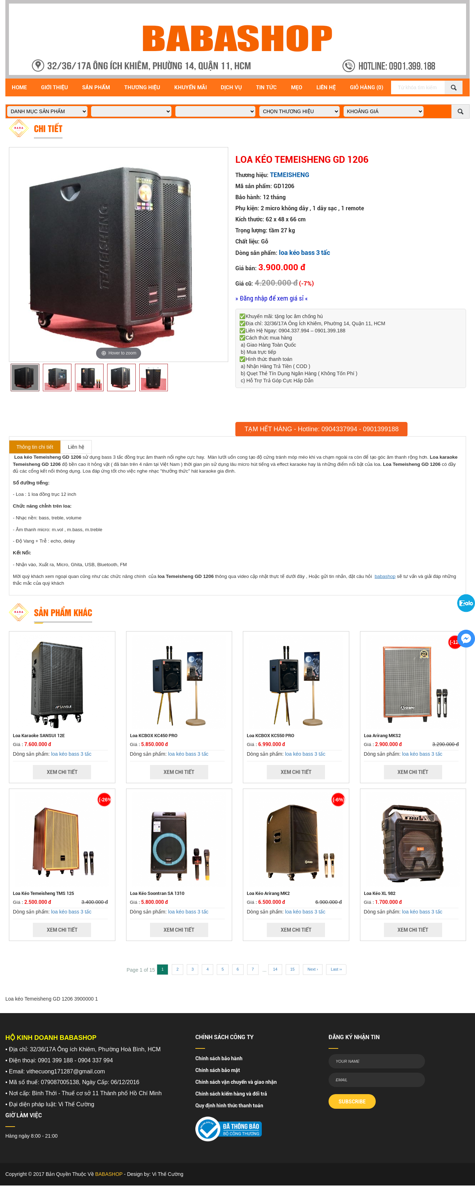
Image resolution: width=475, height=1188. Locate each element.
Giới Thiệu (54, 87)
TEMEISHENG (289, 174)
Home (19, 87)
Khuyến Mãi (190, 87)
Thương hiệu (142, 87)
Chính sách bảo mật (217, 1070)
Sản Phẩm (96, 87)
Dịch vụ (231, 87)
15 (292, 969)
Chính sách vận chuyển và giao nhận (236, 1082)
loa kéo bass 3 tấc (304, 252)
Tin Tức (266, 87)
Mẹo (296, 87)
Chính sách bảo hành (218, 1058)
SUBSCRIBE (352, 1101)
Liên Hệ (326, 87)
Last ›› (336, 969)
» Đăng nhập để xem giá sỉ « (271, 298)
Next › (313, 969)
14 (275, 969)
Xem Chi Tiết (62, 772)
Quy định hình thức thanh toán (229, 1105)
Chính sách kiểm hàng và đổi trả (231, 1094)
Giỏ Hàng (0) (366, 87)
